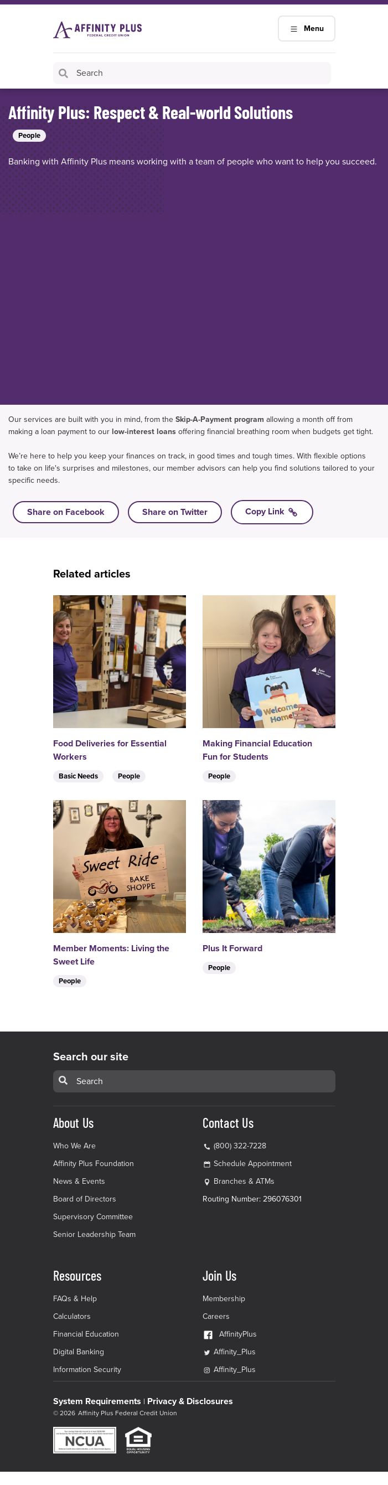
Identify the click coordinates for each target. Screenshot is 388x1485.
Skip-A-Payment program (219, 419)
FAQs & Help (75, 1298)
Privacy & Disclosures (190, 1401)
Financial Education (86, 1334)
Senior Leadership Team (94, 1234)
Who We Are (74, 1146)
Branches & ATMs (244, 1181)
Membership (224, 1298)
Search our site (90, 1057)
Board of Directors (84, 1199)
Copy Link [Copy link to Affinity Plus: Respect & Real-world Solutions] (272, 512)
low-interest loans (144, 431)
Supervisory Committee (93, 1216)
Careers (216, 1316)
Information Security (87, 1369)
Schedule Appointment (253, 1163)
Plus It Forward (232, 948)
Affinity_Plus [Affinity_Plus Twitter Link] (229, 1352)
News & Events (79, 1181)
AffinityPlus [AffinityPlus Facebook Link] (230, 1334)
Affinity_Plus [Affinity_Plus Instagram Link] (229, 1369)
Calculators (72, 1316)
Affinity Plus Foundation (93, 1163)
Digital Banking (78, 1352)
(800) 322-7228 (234, 1146)
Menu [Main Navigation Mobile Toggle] (306, 28)
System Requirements (97, 1401)
